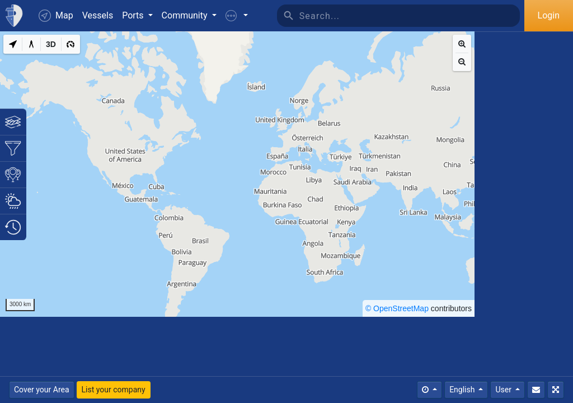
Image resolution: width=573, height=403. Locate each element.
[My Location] (13, 44)
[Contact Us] (536, 390)
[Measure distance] (31, 44)
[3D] (51, 44)
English (463, 389)
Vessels (97, 15)
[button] (236, 15)
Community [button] (186, 15)
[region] (237, 174)
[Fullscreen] (555, 390)
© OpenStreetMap (397, 308)
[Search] (409, 15)
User (504, 389)
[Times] (429, 390)
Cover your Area (41, 389)
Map (56, 16)
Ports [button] (133, 15)
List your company (113, 389)
